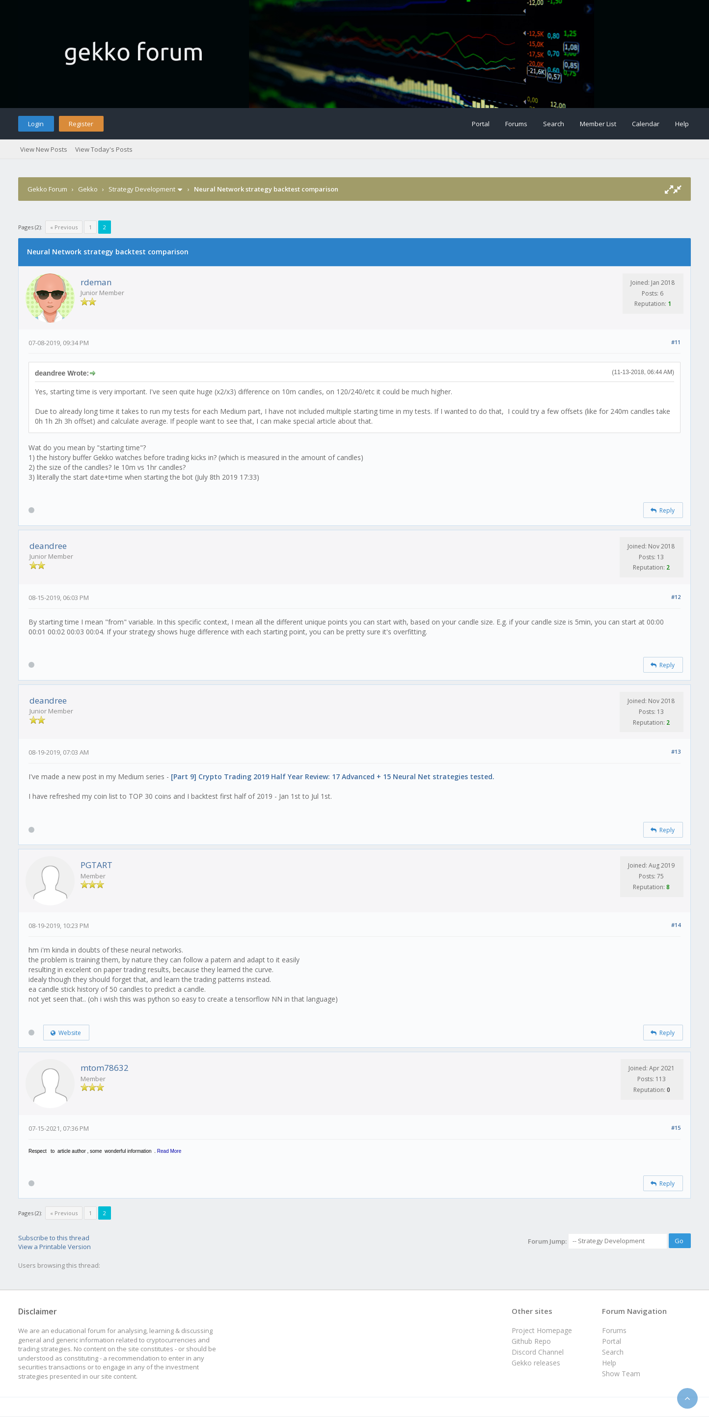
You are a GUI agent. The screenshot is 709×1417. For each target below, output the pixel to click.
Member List (598, 123)
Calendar (645, 123)
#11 (676, 342)
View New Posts (43, 149)
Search (553, 123)
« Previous (64, 227)
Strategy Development (142, 189)
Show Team (621, 1373)
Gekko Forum (47, 189)
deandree (48, 545)
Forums (516, 123)
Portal (481, 123)
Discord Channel (538, 1352)
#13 (676, 751)
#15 (676, 1127)
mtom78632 (105, 1067)
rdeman (96, 282)
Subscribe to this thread (53, 1237)
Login (36, 123)
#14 (676, 924)
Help (682, 123)
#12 (676, 596)
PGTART (96, 865)
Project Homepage (542, 1330)
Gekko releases (536, 1362)
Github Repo (531, 1341)
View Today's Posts (104, 149)
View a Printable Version (54, 1246)
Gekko (88, 189)
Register (81, 123)
